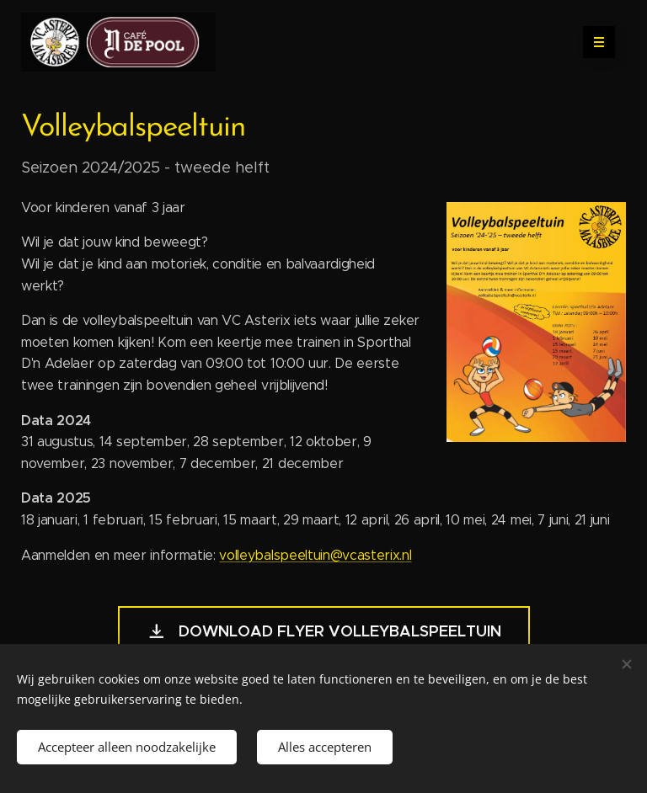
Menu (593, 42)
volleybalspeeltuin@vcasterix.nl (315, 555)
